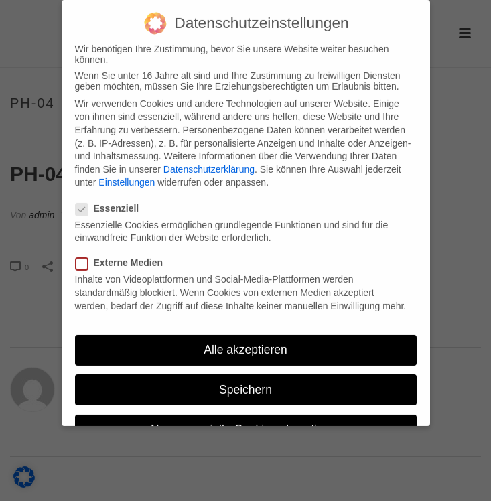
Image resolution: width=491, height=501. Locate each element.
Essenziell (111, 197)
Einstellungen (126, 172)
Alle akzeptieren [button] (245, 339)
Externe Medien (123, 252)
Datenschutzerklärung (209, 158)
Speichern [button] (245, 379)
